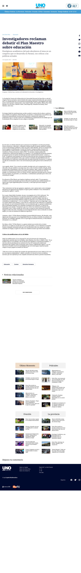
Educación (15, 34)
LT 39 (70, 11)
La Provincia (20, 11)
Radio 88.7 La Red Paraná (46, 467)
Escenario (54, 11)
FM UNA (41, 472)
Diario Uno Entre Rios (24, 469)
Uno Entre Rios (6, 34)
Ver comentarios (27, 292)
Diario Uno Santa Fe (24, 470)
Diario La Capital (23, 467)
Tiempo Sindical (63, 11)
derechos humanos (47, 153)
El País (40, 11)
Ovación (35, 11)
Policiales (28, 11)
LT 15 (74, 11)
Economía (46, 11)
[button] (3, 6)
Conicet (16, 152)
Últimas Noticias (10, 11)
